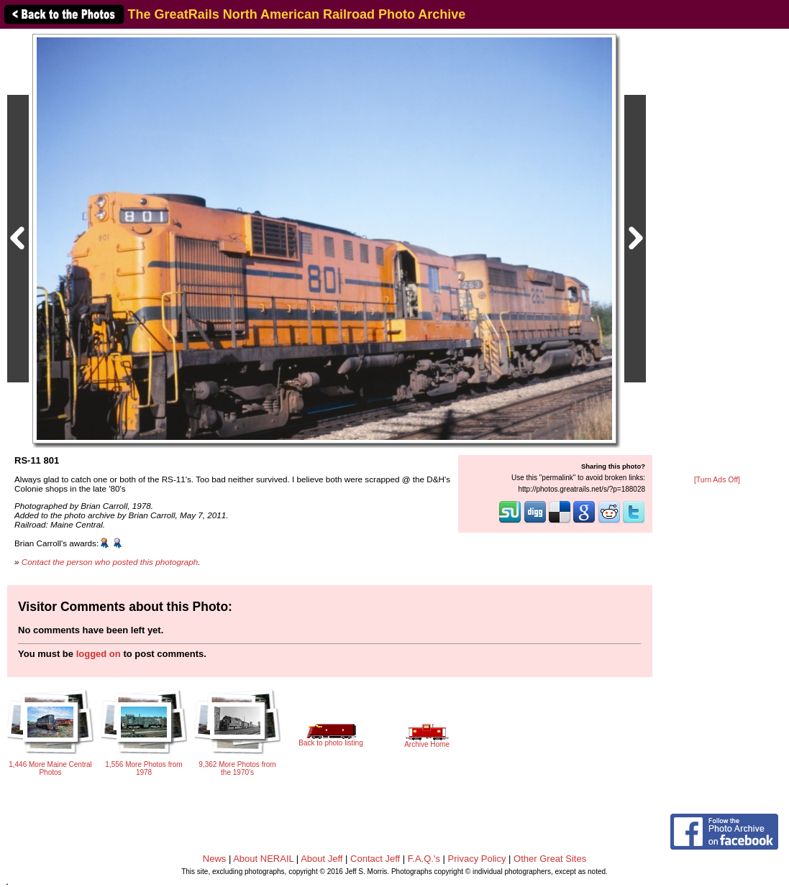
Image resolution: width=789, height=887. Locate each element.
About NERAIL (263, 858)
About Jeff (321, 858)
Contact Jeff (375, 858)
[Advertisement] (717, 253)
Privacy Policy (477, 858)
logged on (98, 653)
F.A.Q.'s (424, 858)
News (215, 858)
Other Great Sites (550, 858)
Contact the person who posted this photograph (110, 561)
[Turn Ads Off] (717, 480)
